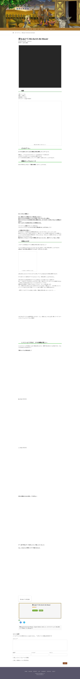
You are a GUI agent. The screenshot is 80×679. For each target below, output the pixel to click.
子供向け (23, 628)
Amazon (35, 610)
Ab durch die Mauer (28, 626)
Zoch (43, 626)
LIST (39, 671)
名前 (14, 652)
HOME (26, 671)
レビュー (29, 41)
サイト (51, 652)
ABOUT (53, 671)
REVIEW (30, 671)
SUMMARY (43, 671)
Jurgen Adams (37, 626)
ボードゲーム (17, 32)
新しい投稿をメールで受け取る (21, 660)
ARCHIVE (49, 671)
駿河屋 (41, 610)
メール (33, 652)
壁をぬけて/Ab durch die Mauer (28, 32)
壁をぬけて (30, 628)
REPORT (35, 671)
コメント (15, 638)
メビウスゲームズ (50, 626)
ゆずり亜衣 (25, 42)
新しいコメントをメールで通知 (21, 657)
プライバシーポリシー (40, 674)
